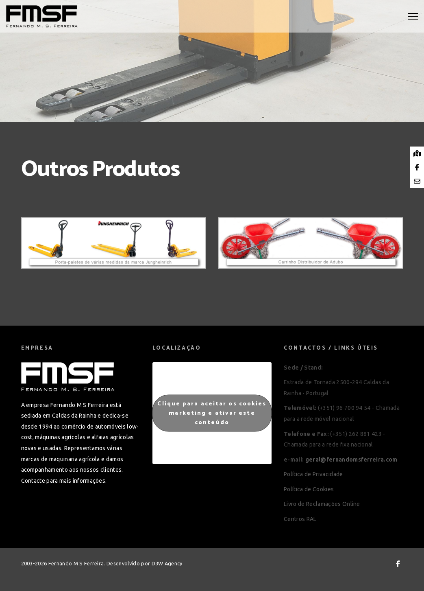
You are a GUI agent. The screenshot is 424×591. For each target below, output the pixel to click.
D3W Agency (167, 563)
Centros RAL (300, 519)
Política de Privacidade (313, 474)
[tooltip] (417, 153)
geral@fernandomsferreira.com (351, 459)
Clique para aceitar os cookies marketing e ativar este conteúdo (211, 413)
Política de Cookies (309, 489)
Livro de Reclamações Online (322, 504)
